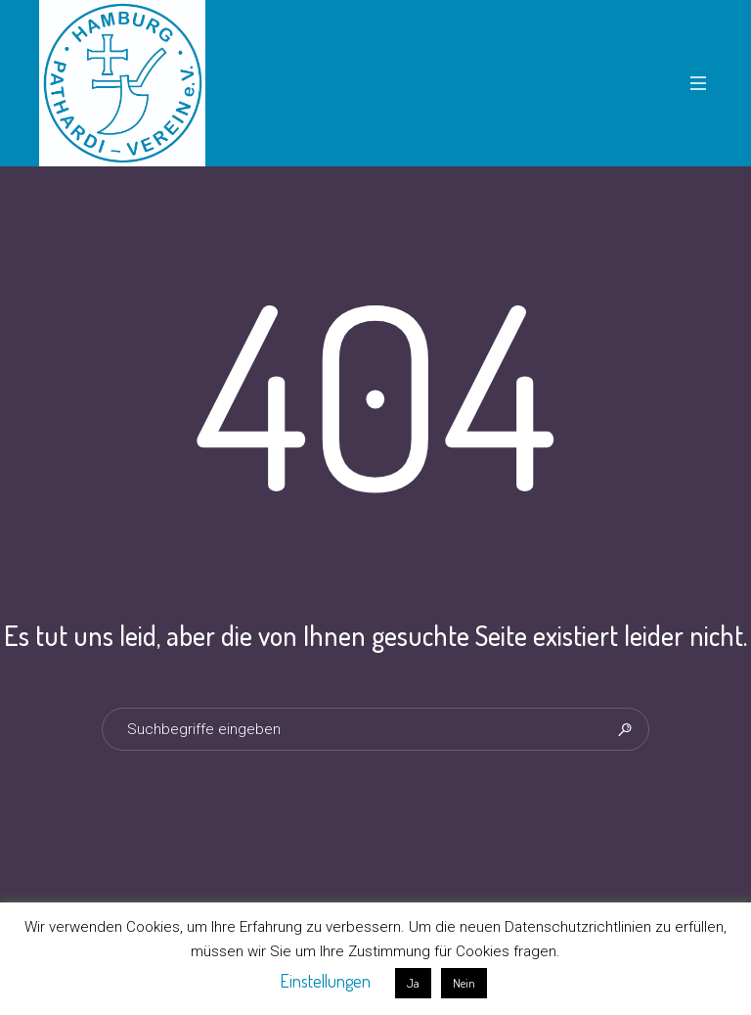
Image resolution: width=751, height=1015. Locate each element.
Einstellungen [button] (325, 981)
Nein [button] (464, 983)
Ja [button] (413, 983)
